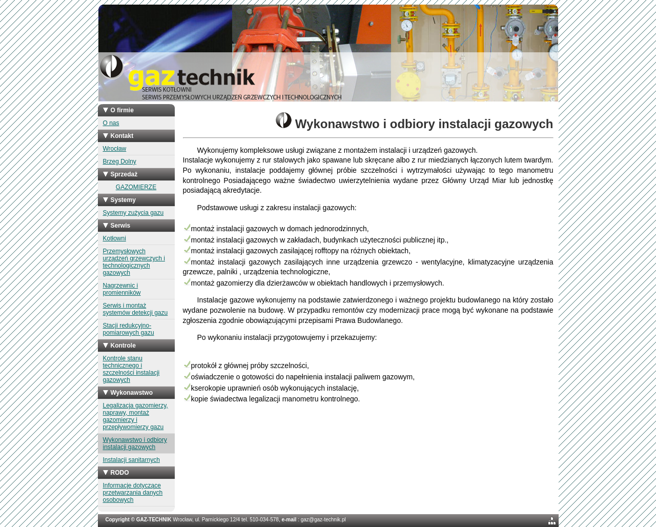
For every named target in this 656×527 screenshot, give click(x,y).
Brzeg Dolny (119, 161)
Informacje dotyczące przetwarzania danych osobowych (133, 492)
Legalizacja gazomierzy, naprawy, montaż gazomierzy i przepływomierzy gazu (135, 416)
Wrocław (115, 148)
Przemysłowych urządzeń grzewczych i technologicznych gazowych (134, 262)
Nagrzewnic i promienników (122, 289)
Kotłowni (114, 238)
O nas (111, 123)
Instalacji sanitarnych (131, 459)
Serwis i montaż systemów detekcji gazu (135, 309)
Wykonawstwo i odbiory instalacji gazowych (135, 443)
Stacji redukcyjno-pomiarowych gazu (128, 329)
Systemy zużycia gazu (133, 212)
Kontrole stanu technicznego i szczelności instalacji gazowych (131, 369)
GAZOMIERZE (136, 187)
